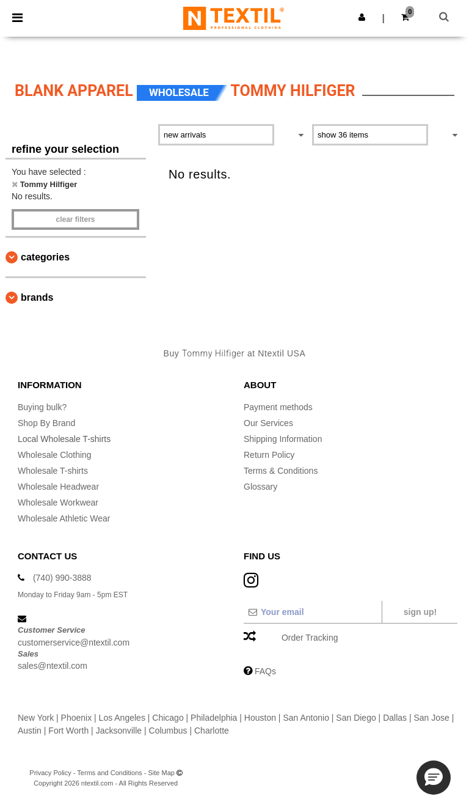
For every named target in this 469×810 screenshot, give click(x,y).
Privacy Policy (50, 772)
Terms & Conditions (281, 471)
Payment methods (278, 407)
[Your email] (312, 612)
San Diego (356, 718)
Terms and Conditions (109, 772)
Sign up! (420, 612)
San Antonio (306, 718)
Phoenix (76, 718)
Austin (30, 730)
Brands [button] (37, 297)
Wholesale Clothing (55, 455)
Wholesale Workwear (58, 502)
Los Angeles (122, 718)
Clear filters (75, 219)
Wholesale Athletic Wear (64, 518)
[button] (361, 17)
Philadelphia (214, 718)
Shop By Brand (46, 423)
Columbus (168, 730)
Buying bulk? (42, 407)
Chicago (167, 718)
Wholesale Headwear (58, 487)
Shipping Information (283, 439)
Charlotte (211, 730)
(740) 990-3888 (62, 578)
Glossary (260, 487)
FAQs (265, 671)
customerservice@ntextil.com (73, 642)
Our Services (268, 423)
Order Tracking (310, 637)
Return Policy (269, 455)
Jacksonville (119, 730)
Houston (260, 718)
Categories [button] (45, 257)
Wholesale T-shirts (53, 471)
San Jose (431, 718)
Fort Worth (68, 730)
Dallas (395, 718)
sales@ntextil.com (52, 666)
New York (36, 718)
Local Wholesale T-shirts (64, 439)
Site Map (161, 772)
